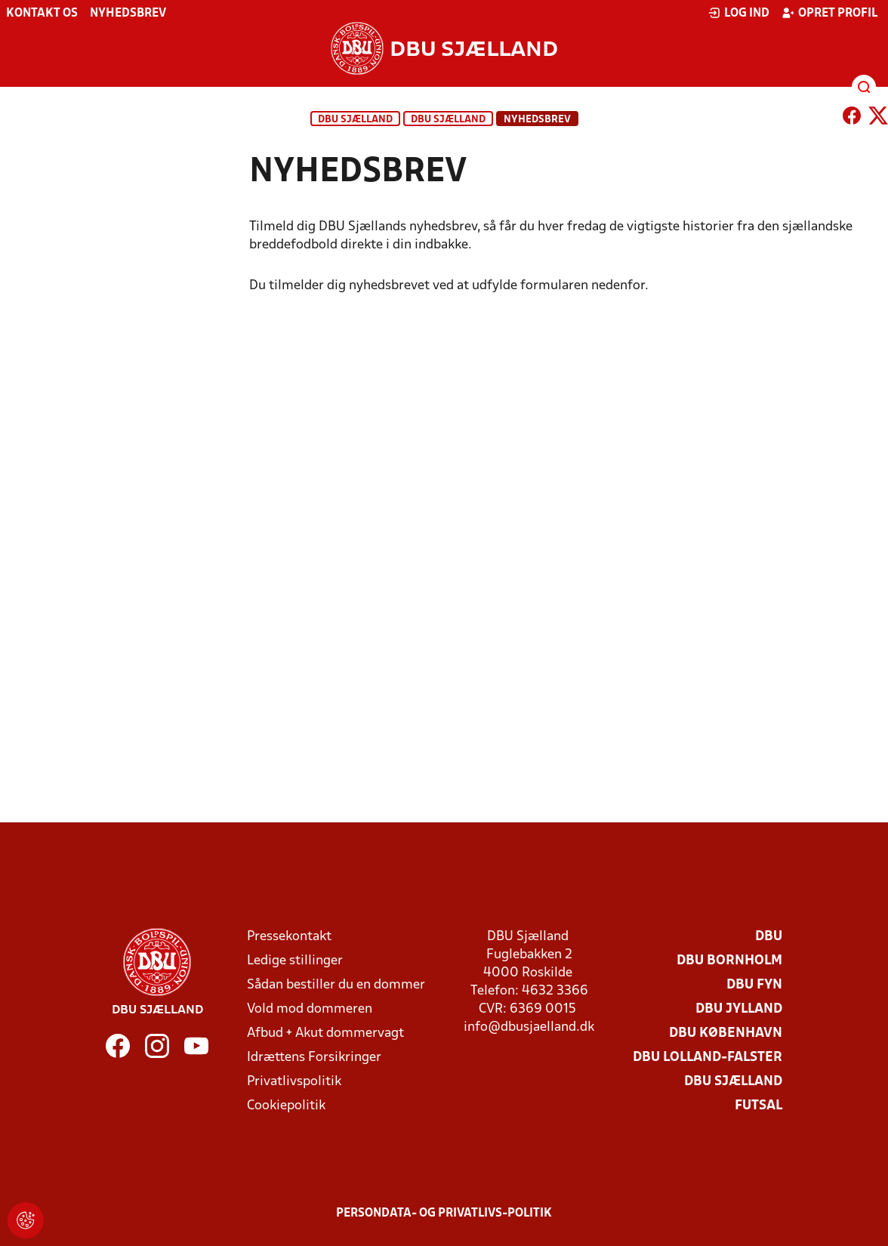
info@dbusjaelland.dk (529, 1027)
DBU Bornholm (729, 961)
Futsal (758, 1106)
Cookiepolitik (286, 1106)
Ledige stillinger (295, 961)
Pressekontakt (289, 936)
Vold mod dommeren (309, 1009)
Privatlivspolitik (294, 1081)
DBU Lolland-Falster (707, 1057)
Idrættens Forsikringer (314, 1057)
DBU (768, 936)
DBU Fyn (754, 985)
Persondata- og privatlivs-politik (444, 1213)
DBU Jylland (738, 1009)
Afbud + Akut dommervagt (325, 1033)
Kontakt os (42, 13)
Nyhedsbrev (128, 13)
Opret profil (829, 13)
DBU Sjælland (355, 120)
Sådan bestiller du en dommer (336, 985)
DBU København (725, 1033)
